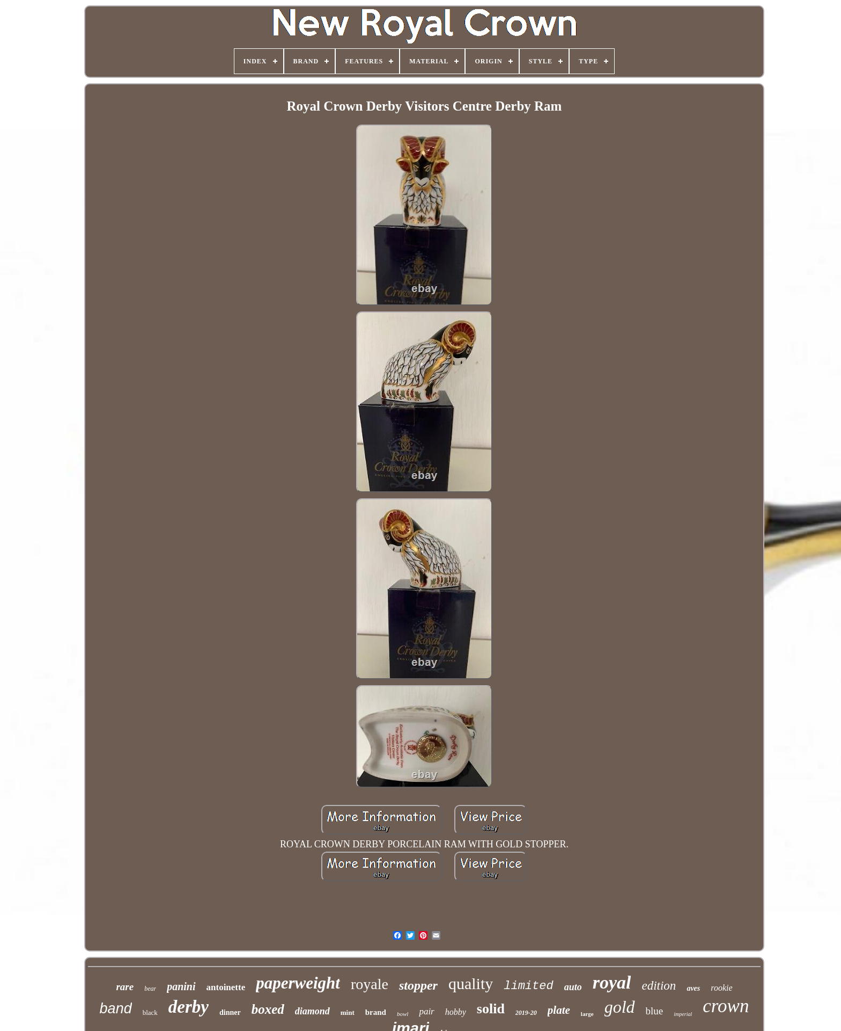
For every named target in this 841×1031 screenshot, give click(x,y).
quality (470, 983)
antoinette (226, 987)
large (587, 1014)
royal (612, 982)
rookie (721, 987)
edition (658, 985)
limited (528, 986)
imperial (683, 1014)
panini (181, 986)
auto (573, 987)
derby (188, 1007)
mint (348, 1012)
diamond (312, 1011)
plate (559, 1010)
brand (375, 1012)
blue (654, 1011)
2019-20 (526, 1013)
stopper (418, 985)
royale (369, 984)
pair (426, 1011)
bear (150, 988)
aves (693, 988)
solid (491, 1009)
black (150, 1012)
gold (619, 1007)
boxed (268, 1009)
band (116, 1008)
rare (125, 986)
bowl (402, 1014)
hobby (455, 1012)
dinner (230, 1012)
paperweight (298, 983)
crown (726, 1006)
